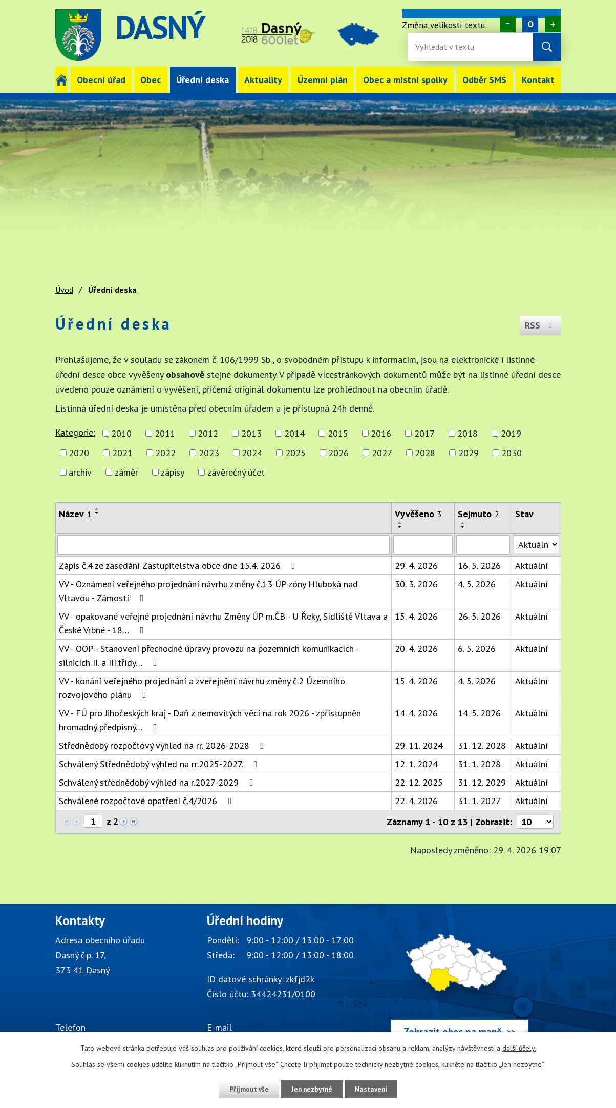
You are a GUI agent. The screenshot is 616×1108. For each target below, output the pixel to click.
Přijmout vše (245, 1089)
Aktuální (531, 565)
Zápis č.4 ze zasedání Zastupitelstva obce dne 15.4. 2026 (179, 565)
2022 (165, 453)
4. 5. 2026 (477, 584)
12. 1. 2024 (416, 764)
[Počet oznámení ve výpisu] (535, 822)
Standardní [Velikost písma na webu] (530, 24)
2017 (424, 433)
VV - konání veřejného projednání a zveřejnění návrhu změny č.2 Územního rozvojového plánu (202, 688)
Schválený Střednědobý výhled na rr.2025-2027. (160, 764)
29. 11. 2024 (419, 745)
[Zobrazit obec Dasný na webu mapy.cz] (459, 981)
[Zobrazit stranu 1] (93, 821)
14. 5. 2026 (479, 713)
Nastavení (374, 1089)
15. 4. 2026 (416, 616)
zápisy (172, 472)
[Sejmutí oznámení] (483, 545)
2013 (251, 433)
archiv (80, 472)
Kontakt (538, 80)
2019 (511, 433)
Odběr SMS (484, 80)
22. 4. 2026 (416, 801)
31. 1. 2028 (479, 764)
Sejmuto (478, 514)
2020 (79, 453)
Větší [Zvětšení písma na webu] (553, 24)
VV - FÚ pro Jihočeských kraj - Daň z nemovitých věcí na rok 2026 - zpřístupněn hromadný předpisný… (210, 720)
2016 (381, 433)
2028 (425, 453)
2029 (468, 453)
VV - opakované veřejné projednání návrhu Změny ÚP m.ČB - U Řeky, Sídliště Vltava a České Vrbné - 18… (223, 623)
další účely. (519, 1048)
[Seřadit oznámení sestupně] (97, 513)
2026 (338, 453)
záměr (126, 472)
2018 (467, 433)
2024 (252, 453)
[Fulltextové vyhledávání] (449, 47)
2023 (209, 453)
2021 (122, 453)
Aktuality (263, 80)
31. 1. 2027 (479, 801)
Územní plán (323, 80)
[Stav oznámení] (536, 544)
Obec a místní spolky (405, 80)
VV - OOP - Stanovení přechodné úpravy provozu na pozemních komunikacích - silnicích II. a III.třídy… (208, 655)
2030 (511, 453)
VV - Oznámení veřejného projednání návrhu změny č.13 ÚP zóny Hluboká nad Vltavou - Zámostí (208, 591)
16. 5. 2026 (479, 565)
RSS (539, 324)
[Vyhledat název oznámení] (223, 545)
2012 (208, 433)
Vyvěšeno (418, 514)
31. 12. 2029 (482, 782)
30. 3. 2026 (416, 584)
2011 (165, 433)
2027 (382, 453)
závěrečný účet (236, 472)
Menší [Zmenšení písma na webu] (508, 24)
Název (75, 514)
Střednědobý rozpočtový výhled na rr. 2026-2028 (163, 745)
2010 (121, 433)
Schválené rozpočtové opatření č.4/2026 (147, 801)
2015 (338, 433)
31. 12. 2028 (482, 745)
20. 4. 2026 (416, 648)
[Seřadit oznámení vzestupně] (97, 509)
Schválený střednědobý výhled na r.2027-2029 (158, 782)
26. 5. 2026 (479, 616)
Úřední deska (202, 80)
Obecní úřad (101, 80)
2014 (294, 433)
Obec (150, 80)
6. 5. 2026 (477, 648)
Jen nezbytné (312, 1089)
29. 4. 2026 (416, 565)
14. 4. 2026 (416, 713)
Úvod (61, 80)
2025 (295, 453)
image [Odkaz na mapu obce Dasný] (366, 35)
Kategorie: (75, 432)
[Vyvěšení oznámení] (423, 545)
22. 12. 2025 (419, 782)
